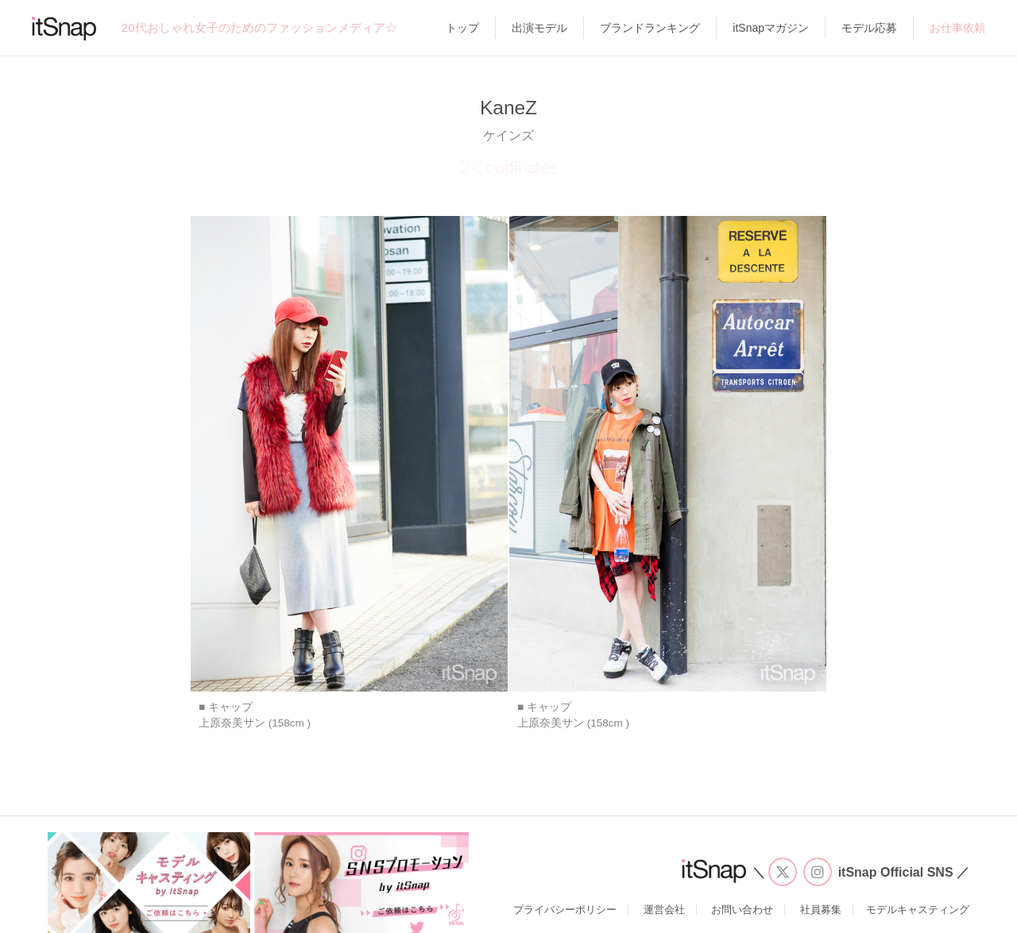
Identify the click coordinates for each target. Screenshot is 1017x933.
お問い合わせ (742, 910)
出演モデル (539, 27)
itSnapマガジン (771, 27)
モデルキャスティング (917, 910)
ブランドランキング (650, 27)
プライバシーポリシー (565, 910)
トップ (462, 27)
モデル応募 (869, 27)
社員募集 (820, 910)
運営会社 (664, 910)
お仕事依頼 (957, 27)
